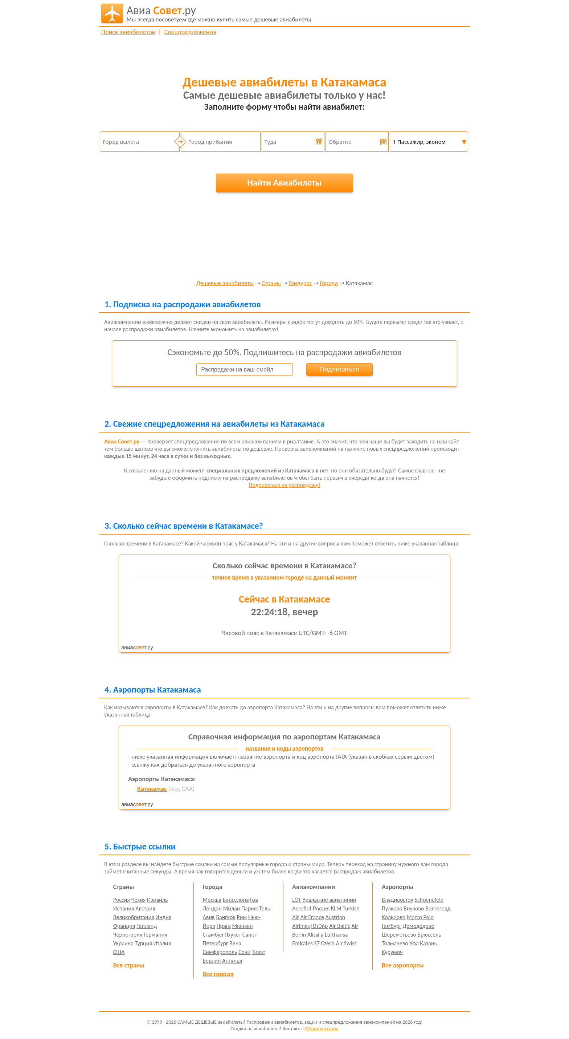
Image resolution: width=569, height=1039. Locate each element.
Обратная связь (322, 1029)
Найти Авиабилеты (284, 182)
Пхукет (233, 934)
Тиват (258, 952)
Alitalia (315, 934)
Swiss (350, 943)
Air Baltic (339, 925)
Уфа (413, 943)
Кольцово (393, 917)
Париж (249, 908)
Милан (231, 908)
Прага (224, 925)
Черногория (128, 934)
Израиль (157, 899)
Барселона (236, 899)
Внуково (414, 908)
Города (329, 283)
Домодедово (418, 925)
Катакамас (152, 789)
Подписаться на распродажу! (284, 485)
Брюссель (429, 934)
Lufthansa (336, 934)
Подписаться (339, 369)
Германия (155, 934)
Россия (121, 899)
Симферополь (220, 952)
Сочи (244, 952)
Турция (143, 943)
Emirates (302, 943)
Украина (123, 943)
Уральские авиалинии (329, 899)
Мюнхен (242, 925)
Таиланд (146, 925)
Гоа (254, 899)
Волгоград (437, 908)
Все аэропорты (403, 965)
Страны (271, 283)
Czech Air (332, 943)
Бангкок (225, 917)
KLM (336, 908)
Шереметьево (399, 934)
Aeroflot (301, 908)
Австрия (145, 908)
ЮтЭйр (319, 925)
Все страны (128, 965)
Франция (124, 925)
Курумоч (392, 952)
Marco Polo (420, 917)
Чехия (138, 899)
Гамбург (391, 925)
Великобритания (133, 917)
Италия (162, 943)
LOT (296, 899)
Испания (123, 908)
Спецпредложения (190, 32)
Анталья (232, 960)
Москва (212, 899)
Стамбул (213, 934)
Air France (312, 917)
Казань (428, 943)
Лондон (212, 908)
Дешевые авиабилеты (225, 283)
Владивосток (397, 899)
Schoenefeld (429, 899)
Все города (218, 974)
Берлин (212, 960)
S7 (316, 943)
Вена (235, 943)
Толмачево (395, 943)
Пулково (392, 908)
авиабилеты (219, 13)
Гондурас (300, 283)
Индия (163, 917)
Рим (242, 917)
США (119, 952)
